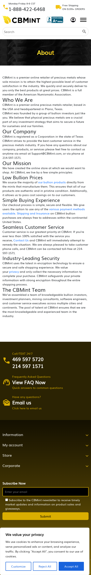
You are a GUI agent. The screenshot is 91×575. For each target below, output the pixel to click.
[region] (44, 551)
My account (12, 444)
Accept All (71, 566)
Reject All (45, 566)
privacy (14, 271)
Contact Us (21, 240)
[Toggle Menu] (83, 20)
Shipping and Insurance (33, 213)
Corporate (11, 465)
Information (12, 434)
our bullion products (52, 182)
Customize (18, 566)
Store (7, 455)
